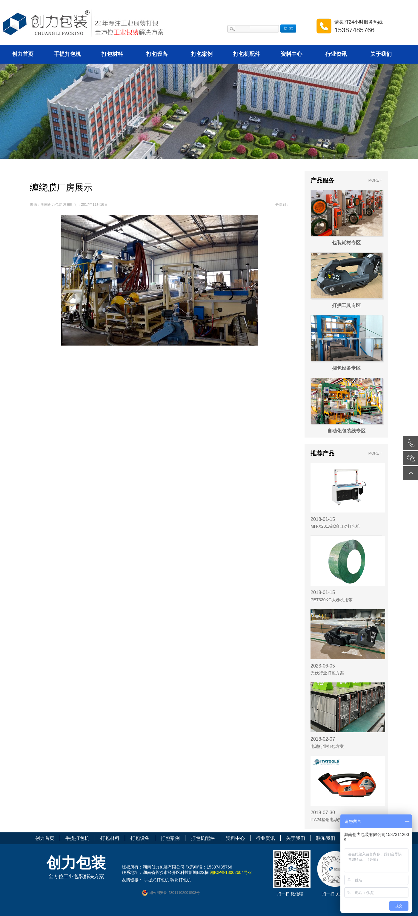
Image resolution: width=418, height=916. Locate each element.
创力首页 (22, 54)
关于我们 (381, 54)
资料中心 (291, 54)
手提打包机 (67, 54)
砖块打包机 (180, 879)
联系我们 (325, 838)
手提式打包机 (156, 879)
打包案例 (202, 54)
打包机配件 (246, 54)
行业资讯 (336, 54)
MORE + (375, 180)
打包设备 (157, 54)
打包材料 (112, 54)
